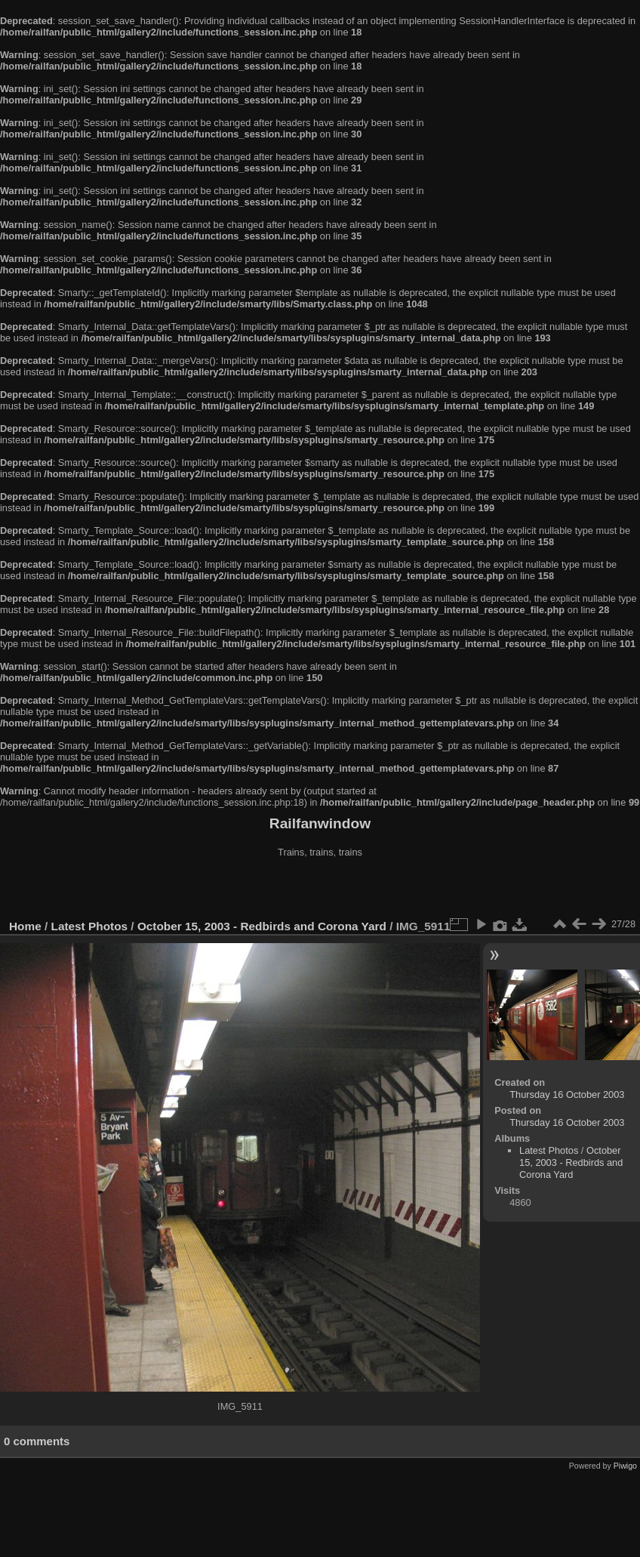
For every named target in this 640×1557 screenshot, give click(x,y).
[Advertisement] (320, 890)
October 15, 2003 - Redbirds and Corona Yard (261, 926)
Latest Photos (89, 926)
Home (25, 926)
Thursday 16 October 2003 (566, 1094)
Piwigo (625, 1465)
